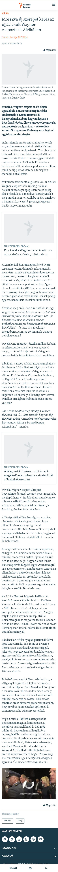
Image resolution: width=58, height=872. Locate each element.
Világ (5, 13)
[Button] (49, 50)
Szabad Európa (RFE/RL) (15, 37)
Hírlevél (13, 868)
